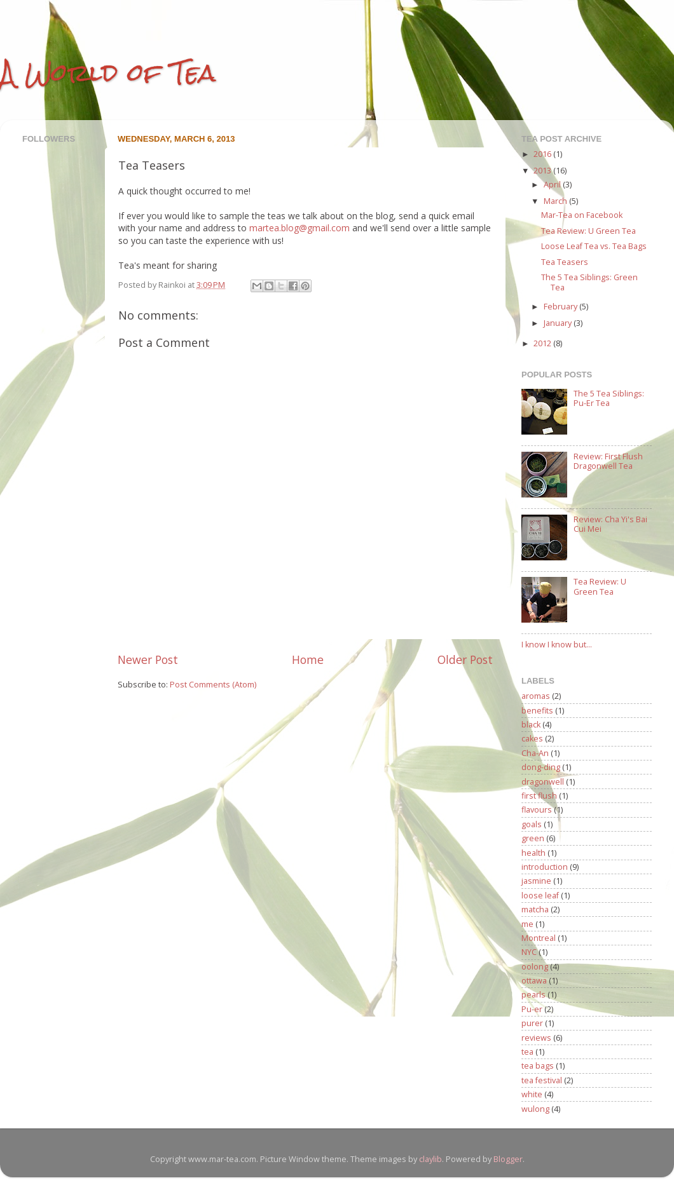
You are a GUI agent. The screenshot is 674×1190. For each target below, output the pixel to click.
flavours (536, 809)
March (556, 201)
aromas (535, 696)
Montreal (538, 938)
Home (308, 659)
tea (527, 1051)
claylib (430, 1159)
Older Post (465, 659)
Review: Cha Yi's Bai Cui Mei (610, 524)
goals (531, 824)
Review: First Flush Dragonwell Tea (608, 461)
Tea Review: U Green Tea (588, 231)
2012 (543, 343)
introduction (544, 867)
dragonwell (542, 781)
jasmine (536, 881)
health (533, 853)
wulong (535, 1109)
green (532, 838)
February (561, 306)
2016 (543, 154)
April (553, 184)
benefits (537, 710)
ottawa (534, 980)
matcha (535, 909)
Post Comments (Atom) (213, 684)
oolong (534, 966)
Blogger (508, 1159)
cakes (532, 738)
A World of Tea (108, 73)
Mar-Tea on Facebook (581, 215)
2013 (543, 170)
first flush (539, 795)
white (531, 1094)
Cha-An (535, 753)
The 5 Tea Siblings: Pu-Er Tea (609, 398)
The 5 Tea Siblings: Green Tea (589, 282)
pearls (533, 994)
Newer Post (148, 659)
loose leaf (540, 895)
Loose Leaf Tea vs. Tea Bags (594, 246)
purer (532, 1023)
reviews (536, 1037)
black (530, 724)
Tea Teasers (564, 262)
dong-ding (540, 767)
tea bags (537, 1065)
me (527, 924)
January (559, 323)
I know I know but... (556, 644)
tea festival (541, 1080)
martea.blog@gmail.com (299, 228)
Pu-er (531, 1009)
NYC (529, 952)
